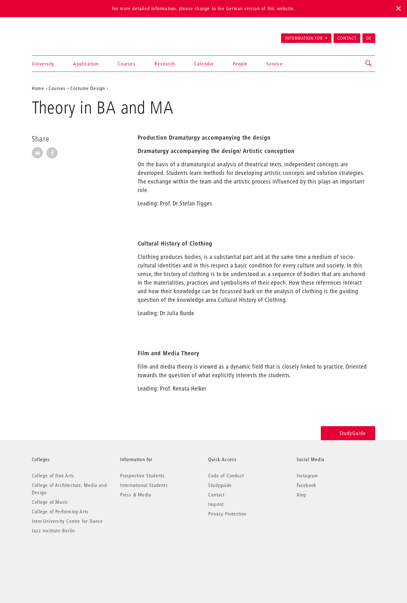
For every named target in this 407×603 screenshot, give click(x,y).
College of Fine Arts (53, 475)
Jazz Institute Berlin (53, 530)
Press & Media (136, 494)
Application (86, 63)
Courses (126, 63)
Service (274, 63)
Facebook (307, 485)
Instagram (307, 475)
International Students (144, 485)
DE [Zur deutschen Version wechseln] (368, 38)
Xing (301, 494)
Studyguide (220, 485)
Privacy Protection (227, 513)
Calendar (204, 63)
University (43, 63)
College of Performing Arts (60, 511)
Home (38, 88)
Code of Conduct (226, 475)
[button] (368, 64)
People (240, 63)
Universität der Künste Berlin (57, 35)
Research (165, 63)
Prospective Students (142, 475)
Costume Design (87, 88)
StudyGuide (348, 433)
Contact (346, 38)
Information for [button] (304, 38)
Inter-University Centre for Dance (67, 521)
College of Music (50, 502)
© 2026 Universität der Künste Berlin (65, 557)
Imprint (216, 504)
